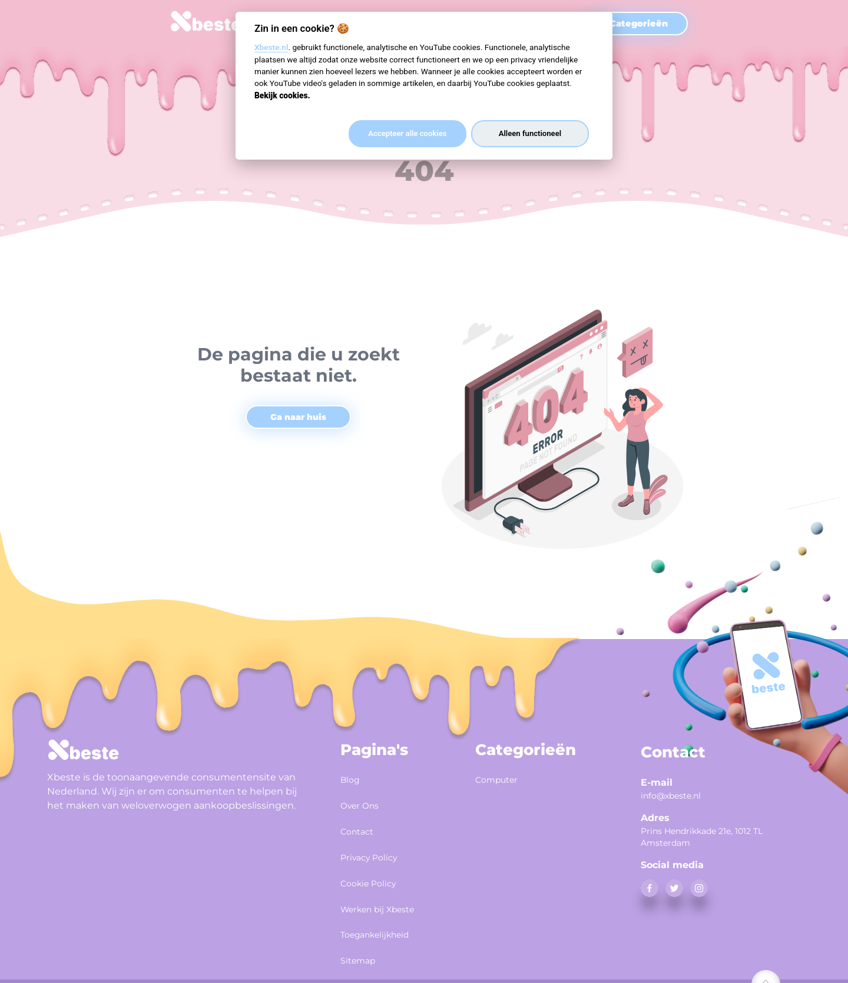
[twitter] (674, 888)
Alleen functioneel (530, 133)
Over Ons (365, 801)
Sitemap (362, 939)
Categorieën (639, 23)
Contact (361, 824)
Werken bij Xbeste (389, 893)
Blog (352, 778)
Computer (502, 778)
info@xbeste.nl (671, 795)
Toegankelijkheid (385, 916)
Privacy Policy (377, 847)
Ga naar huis (298, 417)
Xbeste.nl (271, 47)
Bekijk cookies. (282, 95)
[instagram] (699, 888)
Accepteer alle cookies (407, 133)
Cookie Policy (376, 870)
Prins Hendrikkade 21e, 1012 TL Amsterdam (702, 837)
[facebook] (649, 888)
